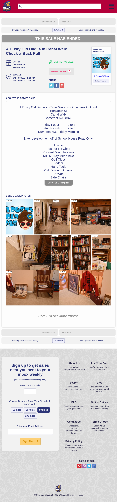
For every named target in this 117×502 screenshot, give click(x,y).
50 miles (43, 410)
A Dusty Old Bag (101, 76)
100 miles (30, 416)
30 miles (30, 410)
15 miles (17, 410)
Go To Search (58, 30)
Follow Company (101, 81)
